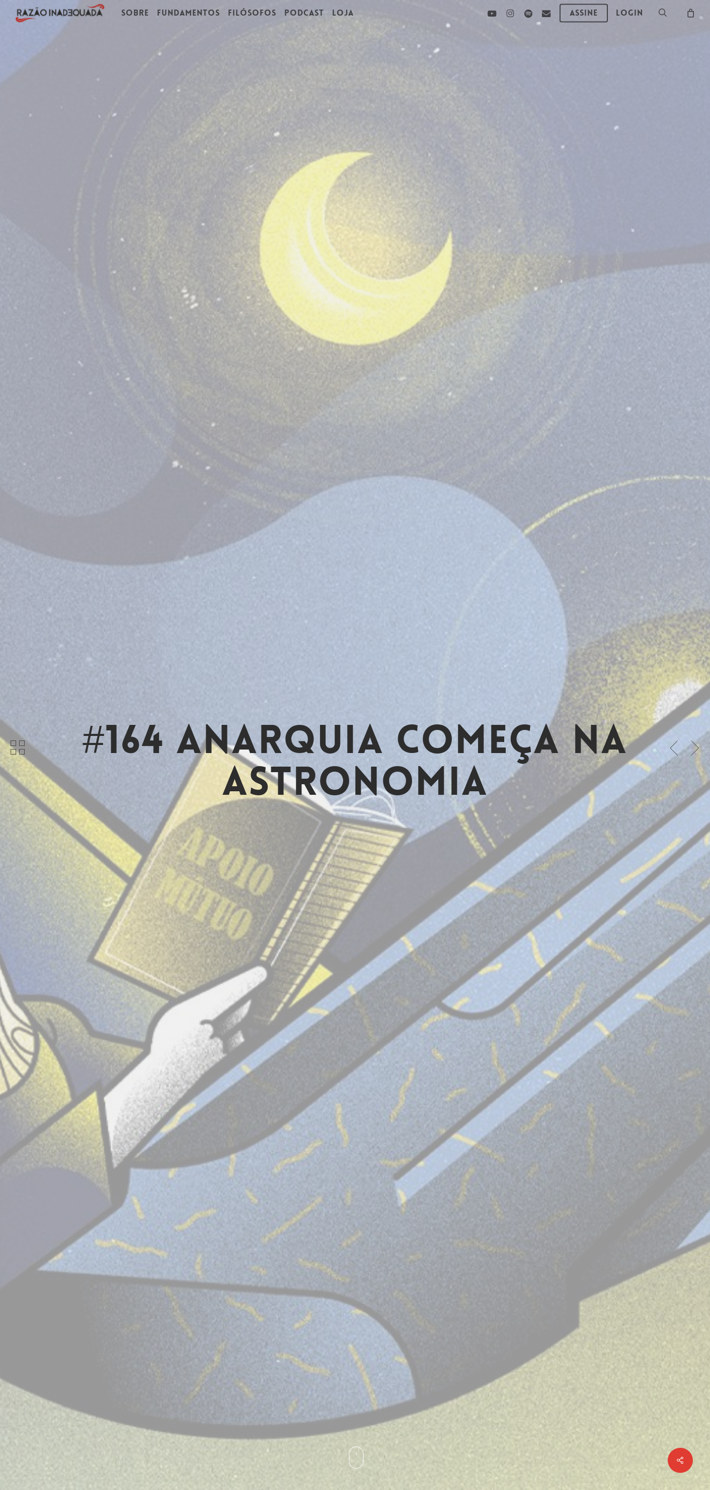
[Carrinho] (690, 12)
